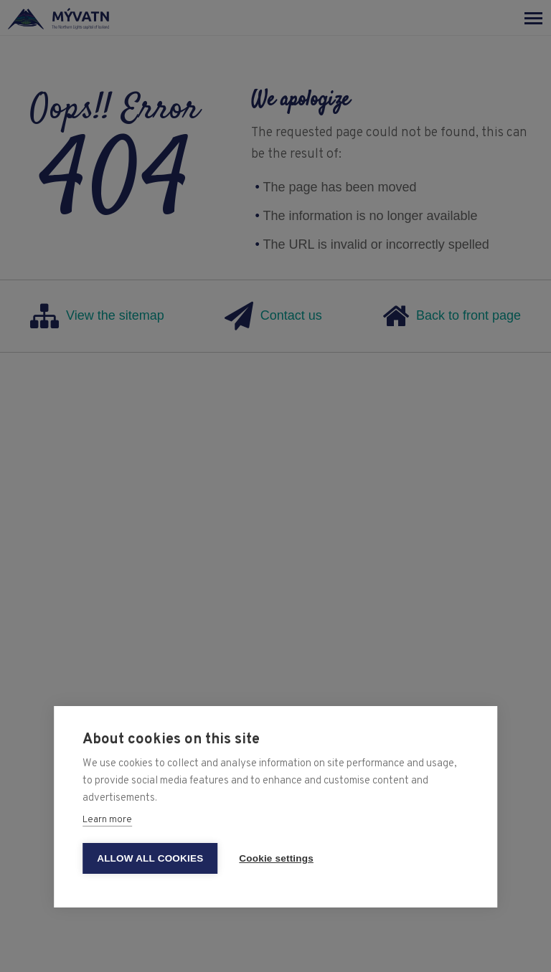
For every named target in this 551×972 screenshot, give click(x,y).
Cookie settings (276, 858)
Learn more (107, 820)
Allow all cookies (150, 858)
